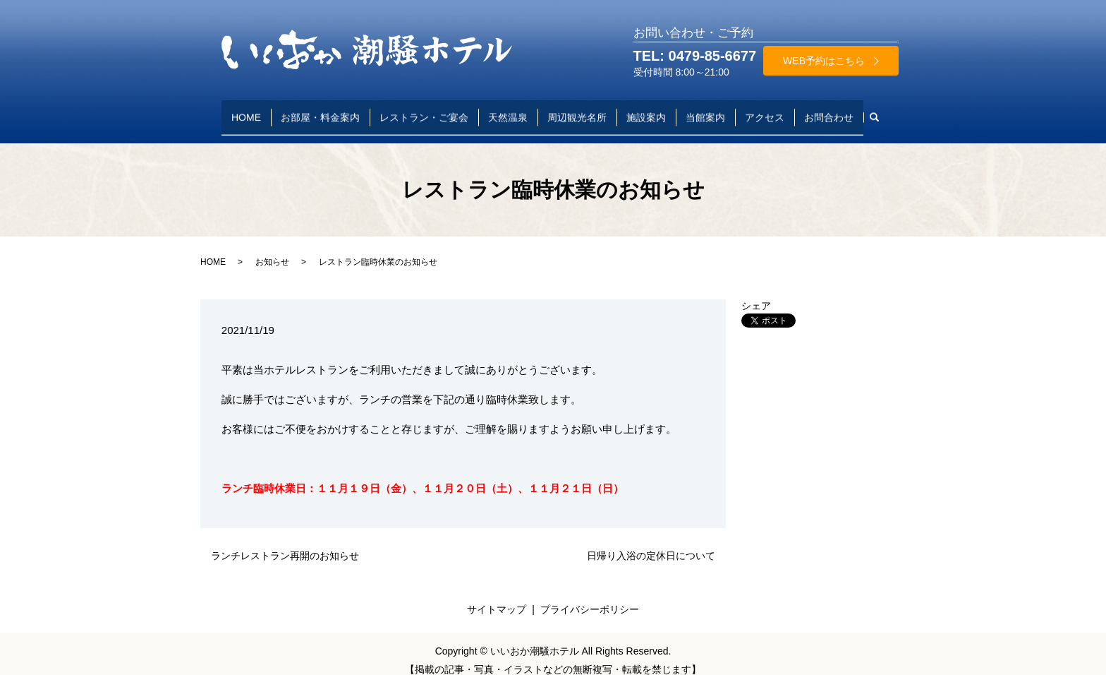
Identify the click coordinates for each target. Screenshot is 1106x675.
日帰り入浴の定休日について (651, 542)
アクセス (764, 110)
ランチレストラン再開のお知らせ (285, 542)
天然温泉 (508, 110)
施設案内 (646, 110)
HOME (246, 110)
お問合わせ (828, 110)
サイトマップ (496, 596)
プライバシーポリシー (589, 596)
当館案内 (705, 110)
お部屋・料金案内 (320, 110)
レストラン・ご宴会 (423, 110)
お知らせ (272, 248)
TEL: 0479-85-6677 (695, 56)
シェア (756, 292)
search (880, 111)
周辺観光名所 (577, 110)
